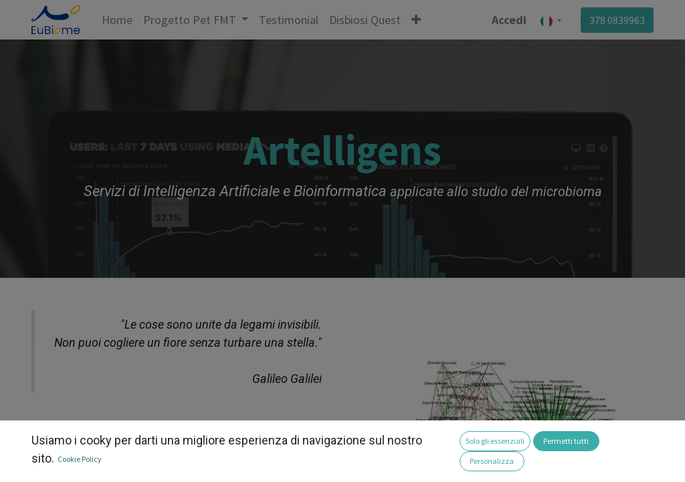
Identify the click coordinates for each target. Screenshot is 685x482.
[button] (416, 19)
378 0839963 (617, 20)
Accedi (509, 19)
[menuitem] (117, 19)
